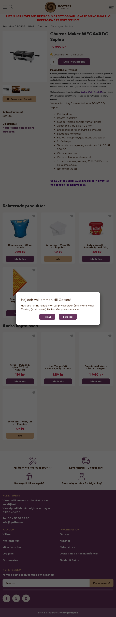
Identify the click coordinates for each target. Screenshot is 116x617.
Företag (67, 316)
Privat (47, 316)
